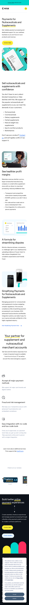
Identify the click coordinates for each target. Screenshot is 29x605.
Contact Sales (11, 2)
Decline (14, 598)
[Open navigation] (26, 8)
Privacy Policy (19, 578)
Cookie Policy (10, 580)
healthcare (20, 451)
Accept (14, 594)
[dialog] (14, 580)
